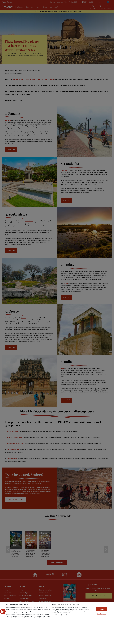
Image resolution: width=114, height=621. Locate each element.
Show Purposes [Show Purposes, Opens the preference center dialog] (101, 614)
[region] (57, 611)
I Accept (101, 609)
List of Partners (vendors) (59, 615)
